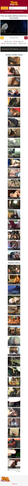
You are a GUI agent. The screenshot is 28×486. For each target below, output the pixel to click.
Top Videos (7, 11)
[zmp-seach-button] (25, 8)
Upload (4, 8)
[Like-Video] (2, 37)
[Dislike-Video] (26, 37)
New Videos (14, 11)
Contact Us (14, 483)
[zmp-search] (18, 8)
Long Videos (20, 11)
